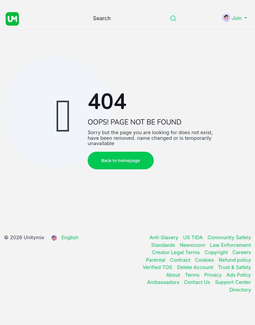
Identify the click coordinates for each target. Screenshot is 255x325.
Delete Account (195, 267)
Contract (181, 260)
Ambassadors (164, 282)
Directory (240, 290)
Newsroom (193, 245)
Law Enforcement (230, 245)
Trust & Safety (234, 267)
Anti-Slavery (164, 237)
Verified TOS (158, 267)
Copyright (217, 252)
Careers (241, 252)
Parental (156, 260)
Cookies (205, 260)
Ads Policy (238, 275)
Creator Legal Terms (176, 252)
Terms (193, 275)
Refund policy (235, 260)
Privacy (213, 275)
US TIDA (193, 237)
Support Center (233, 282)
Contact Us (198, 282)
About (174, 275)
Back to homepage (120, 160)
